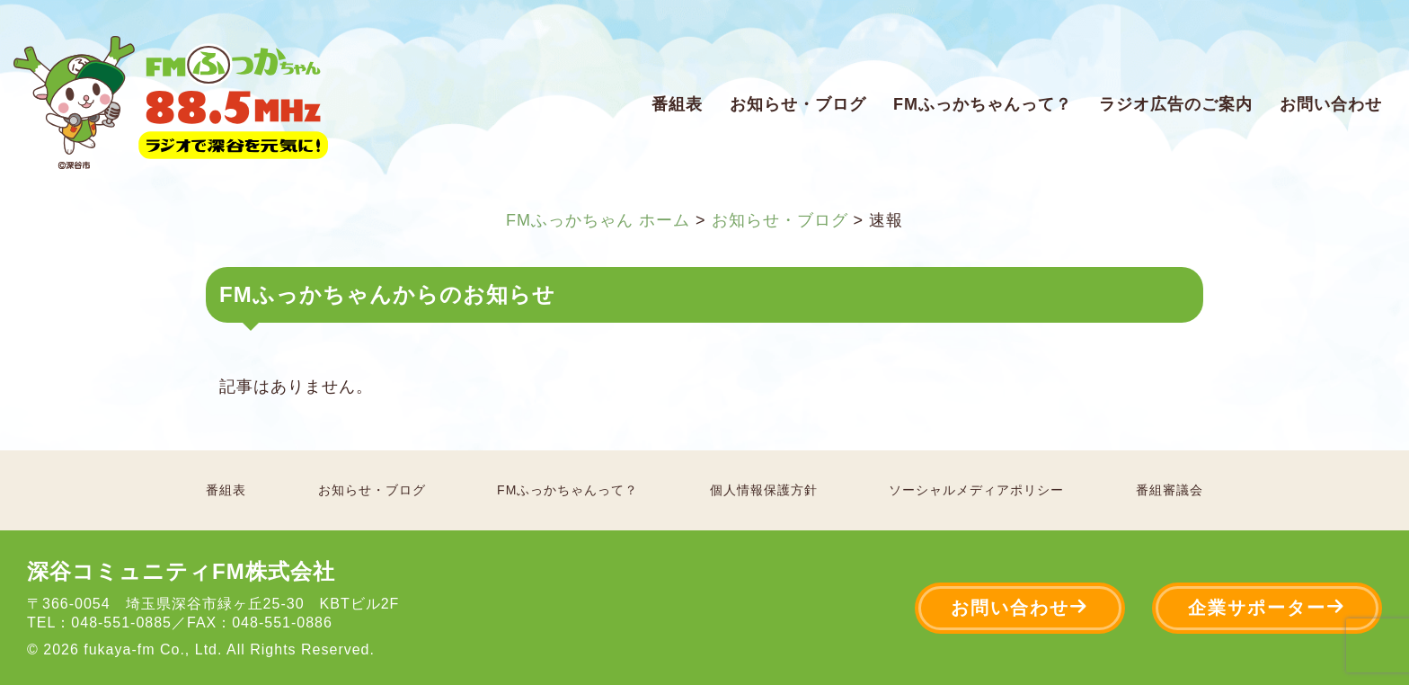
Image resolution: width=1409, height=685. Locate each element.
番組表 (677, 104)
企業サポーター (1267, 607)
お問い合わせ (1331, 104)
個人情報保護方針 (764, 490)
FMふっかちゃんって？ (982, 104)
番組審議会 (1169, 490)
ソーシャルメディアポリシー (976, 490)
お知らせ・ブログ (798, 104)
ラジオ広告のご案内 (1176, 104)
